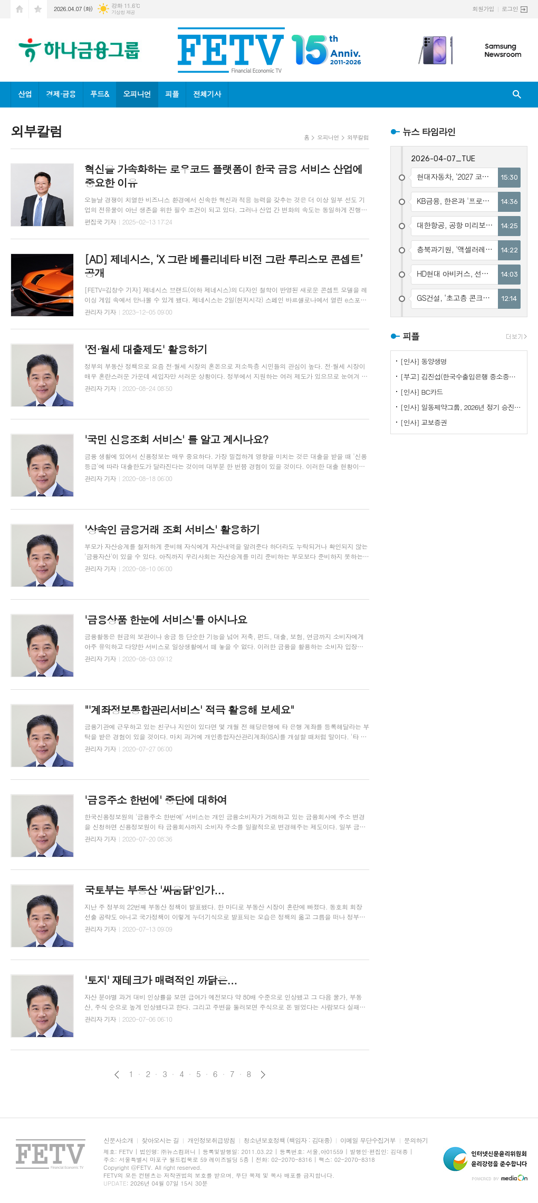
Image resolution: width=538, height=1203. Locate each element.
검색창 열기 (516, 94)
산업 (25, 94)
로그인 (510, 9)
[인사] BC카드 (421, 392)
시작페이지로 (19, 9)
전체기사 (207, 94)
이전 (117, 1075)
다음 (263, 1075)
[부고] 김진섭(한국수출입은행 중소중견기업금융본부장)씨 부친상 (461, 376)
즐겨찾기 (38, 9)
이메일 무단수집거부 (368, 1141)
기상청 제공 (123, 12)
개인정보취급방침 (211, 1141)
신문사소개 (118, 1141)
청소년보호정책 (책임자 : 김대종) (288, 1141)
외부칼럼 (358, 137)
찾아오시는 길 (160, 1141)
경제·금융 (60, 94)
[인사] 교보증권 (423, 422)
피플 (172, 94)
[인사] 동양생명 (423, 361)
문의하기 (416, 1141)
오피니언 (137, 94)
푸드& (99, 94)
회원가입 (483, 9)
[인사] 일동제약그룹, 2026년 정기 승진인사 (461, 407)
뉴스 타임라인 (429, 131)
